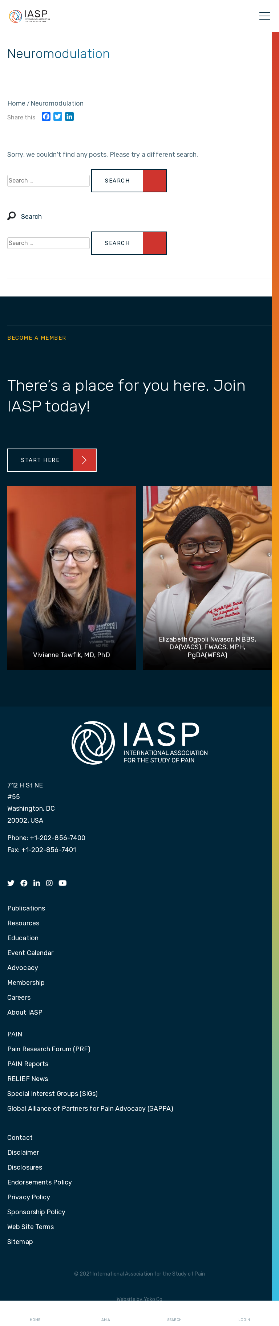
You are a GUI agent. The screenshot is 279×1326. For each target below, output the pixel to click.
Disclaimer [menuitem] (23, 1153)
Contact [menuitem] (20, 1138)
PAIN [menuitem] (14, 1034)
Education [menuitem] (23, 938)
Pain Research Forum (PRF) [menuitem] (49, 1049)
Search (174, 1313)
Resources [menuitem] (23, 923)
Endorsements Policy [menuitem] (39, 1182)
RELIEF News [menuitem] (27, 1079)
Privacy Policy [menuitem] (28, 1197)
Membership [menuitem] (26, 983)
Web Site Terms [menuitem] (30, 1227)
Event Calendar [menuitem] (30, 953)
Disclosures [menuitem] (24, 1167)
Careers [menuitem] (19, 998)
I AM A (105, 1313)
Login (244, 1313)
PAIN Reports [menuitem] (27, 1064)
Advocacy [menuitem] (22, 968)
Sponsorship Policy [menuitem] (36, 1212)
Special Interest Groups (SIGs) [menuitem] (52, 1094)
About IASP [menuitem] (25, 1012)
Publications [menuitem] (26, 908)
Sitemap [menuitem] (20, 1242)
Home (35, 1313)
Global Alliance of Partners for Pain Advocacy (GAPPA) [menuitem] (90, 1109)
